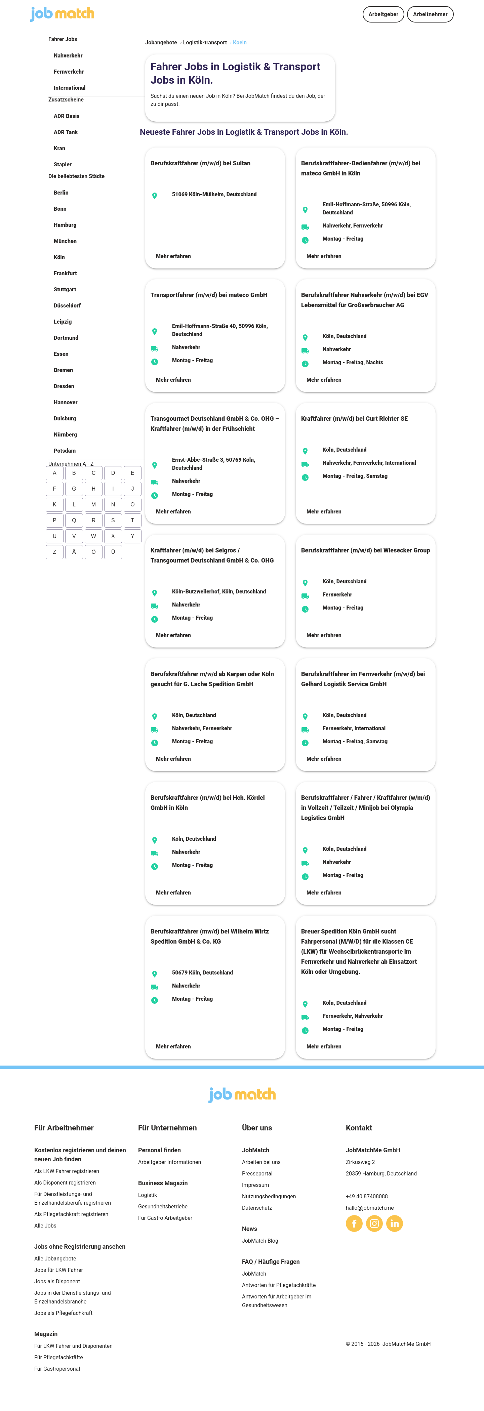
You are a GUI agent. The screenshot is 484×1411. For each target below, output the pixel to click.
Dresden (64, 386)
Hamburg (65, 225)
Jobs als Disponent (57, 1281)
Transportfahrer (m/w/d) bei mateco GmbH (209, 294)
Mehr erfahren (173, 256)
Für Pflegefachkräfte (58, 1357)
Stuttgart (65, 289)
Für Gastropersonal (57, 1369)
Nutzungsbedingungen (269, 1196)
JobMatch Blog (260, 1241)
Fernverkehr (69, 72)
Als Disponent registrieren (65, 1182)
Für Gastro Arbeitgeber (165, 1218)
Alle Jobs (45, 1225)
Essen (61, 354)
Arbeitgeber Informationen (169, 1162)
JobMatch (254, 1274)
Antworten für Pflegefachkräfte (279, 1285)
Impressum (255, 1185)
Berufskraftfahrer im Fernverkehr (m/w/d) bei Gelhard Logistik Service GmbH (363, 679)
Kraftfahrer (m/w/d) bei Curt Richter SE (354, 418)
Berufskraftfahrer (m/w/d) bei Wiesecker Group (365, 550)
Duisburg (65, 418)
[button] (96, 56)
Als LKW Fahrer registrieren (66, 1171)
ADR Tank (66, 132)
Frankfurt (65, 273)
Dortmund (66, 338)
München (65, 241)
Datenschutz (257, 1208)
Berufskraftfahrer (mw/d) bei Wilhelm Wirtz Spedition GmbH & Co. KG (210, 936)
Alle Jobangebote (55, 1258)
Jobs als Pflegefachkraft (63, 1313)
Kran (59, 148)
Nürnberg (65, 434)
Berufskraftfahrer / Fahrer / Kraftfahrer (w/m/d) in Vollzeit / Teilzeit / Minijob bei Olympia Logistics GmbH (365, 807)
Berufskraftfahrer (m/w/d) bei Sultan (200, 163)
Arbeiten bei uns (261, 1162)
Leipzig (63, 322)
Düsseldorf (67, 305)
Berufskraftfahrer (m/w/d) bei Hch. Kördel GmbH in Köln (208, 802)
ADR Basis (67, 116)
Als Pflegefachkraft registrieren (71, 1214)
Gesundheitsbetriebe (163, 1206)
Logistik (147, 1195)
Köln (59, 257)
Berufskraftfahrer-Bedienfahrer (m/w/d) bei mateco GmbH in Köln (360, 168)
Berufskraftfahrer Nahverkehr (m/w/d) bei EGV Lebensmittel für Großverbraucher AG (364, 299)
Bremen (63, 370)
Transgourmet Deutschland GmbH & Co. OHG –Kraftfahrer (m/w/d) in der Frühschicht (215, 423)
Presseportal (257, 1173)
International (69, 88)
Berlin (61, 193)
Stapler (63, 164)
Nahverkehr (68, 55)
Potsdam (65, 451)
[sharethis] (354, 1223)
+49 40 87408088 (367, 1196)
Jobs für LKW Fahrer (58, 1270)
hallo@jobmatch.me (370, 1208)
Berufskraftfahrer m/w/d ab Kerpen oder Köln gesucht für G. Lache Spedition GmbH (212, 679)
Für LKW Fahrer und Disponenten (73, 1346)
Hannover (66, 402)
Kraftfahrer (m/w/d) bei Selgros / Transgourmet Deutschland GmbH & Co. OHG (212, 555)
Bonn (60, 209)
